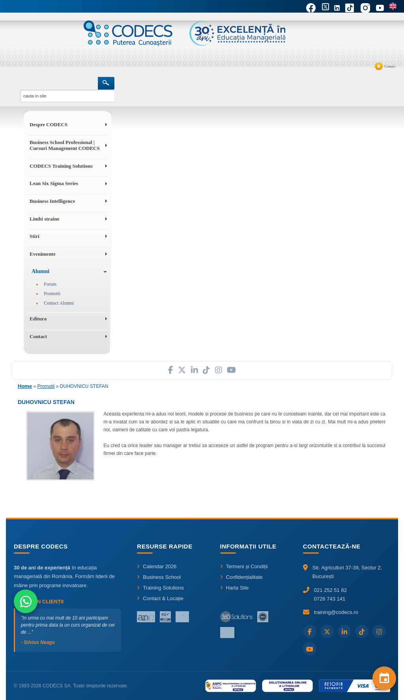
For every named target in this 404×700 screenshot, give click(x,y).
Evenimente (43, 254)
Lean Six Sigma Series (54, 183)
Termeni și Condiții (244, 566)
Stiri (34, 236)
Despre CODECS (48, 124)
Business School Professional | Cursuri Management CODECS (65, 145)
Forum (50, 284)
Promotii (52, 293)
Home (25, 386)
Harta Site (234, 588)
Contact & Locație (160, 598)
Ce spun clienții (39, 602)
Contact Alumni (59, 303)
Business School (159, 577)
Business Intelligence (52, 201)
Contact (389, 66)
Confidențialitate (241, 577)
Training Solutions (160, 588)
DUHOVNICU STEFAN (84, 386)
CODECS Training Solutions (61, 166)
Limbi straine (44, 219)
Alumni (40, 271)
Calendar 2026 (156, 566)
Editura (38, 319)
